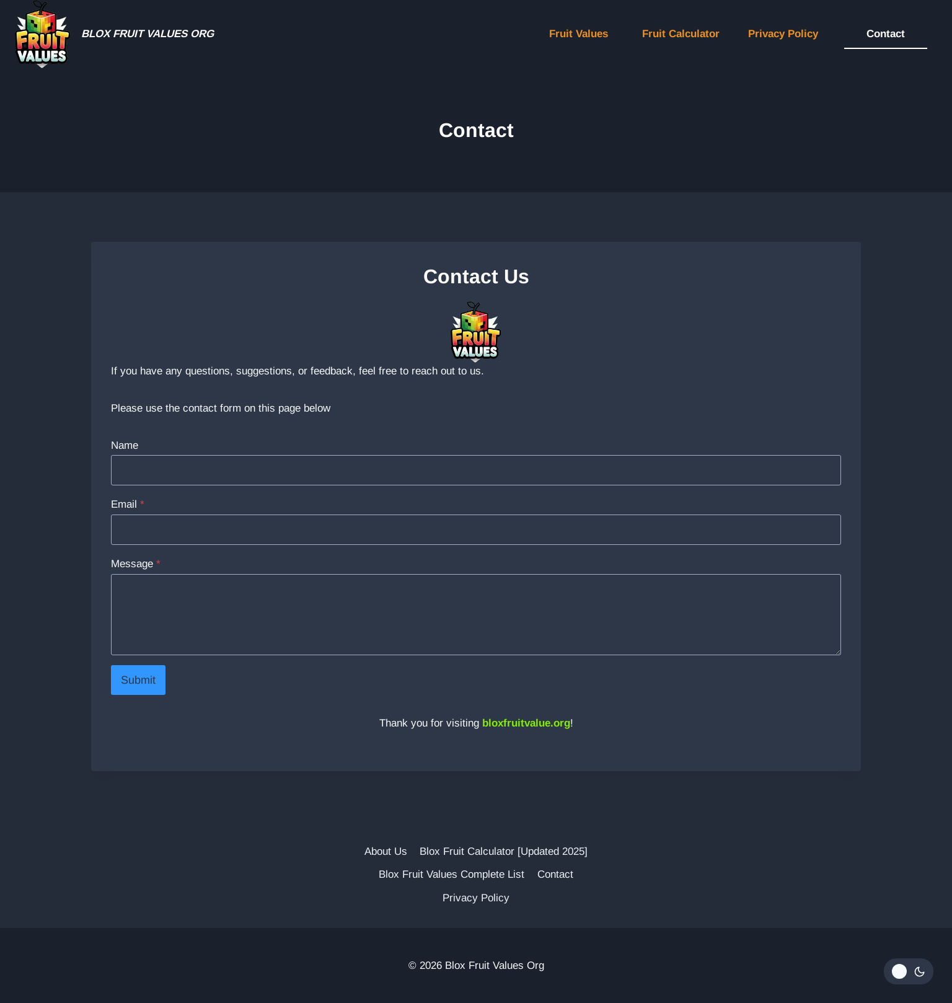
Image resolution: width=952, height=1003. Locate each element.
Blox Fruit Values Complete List (451, 874)
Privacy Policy (783, 34)
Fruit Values (578, 34)
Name (124, 445)
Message (136, 564)
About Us (385, 851)
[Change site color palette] (908, 971)
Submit (138, 680)
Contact (885, 34)
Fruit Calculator (681, 34)
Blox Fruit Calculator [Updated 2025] (504, 851)
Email (127, 504)
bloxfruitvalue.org (526, 723)
